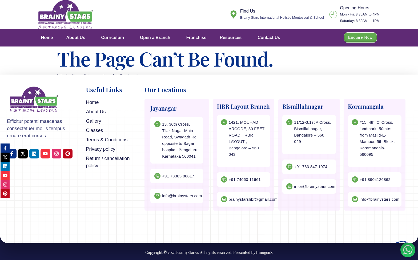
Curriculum (114, 37)
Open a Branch (156, 37)
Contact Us (269, 37)
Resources (232, 37)
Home (47, 37)
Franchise (196, 37)
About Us (77, 37)
